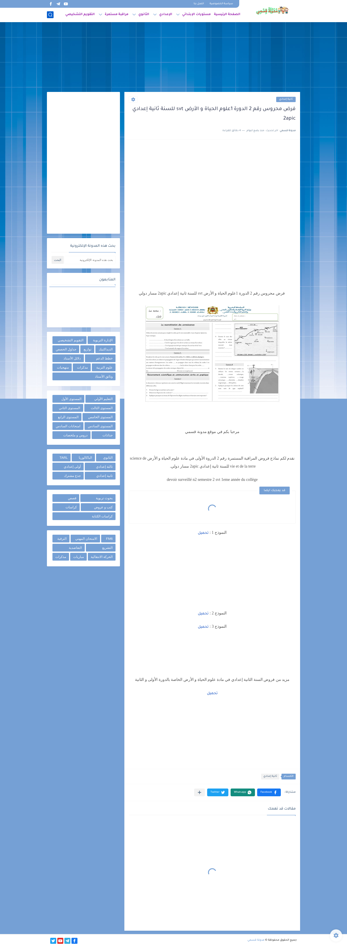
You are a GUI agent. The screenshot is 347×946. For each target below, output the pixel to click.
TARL (64, 457)
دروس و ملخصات (75, 435)
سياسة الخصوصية (221, 3)
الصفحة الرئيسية (227, 14)
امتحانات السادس (68, 426)
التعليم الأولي (103, 399)
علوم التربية (104, 367)
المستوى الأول (71, 399)
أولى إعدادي (72, 466)
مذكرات (82, 367)
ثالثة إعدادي (104, 466)
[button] (269, 792)
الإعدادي (165, 14)
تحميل (203, 533)
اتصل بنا (199, 3)
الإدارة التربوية (103, 340)
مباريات (78, 557)
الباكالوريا (85, 457)
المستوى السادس (100, 426)
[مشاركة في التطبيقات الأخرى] (199, 792)
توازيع (87, 349)
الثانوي (143, 14)
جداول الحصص (66, 349)
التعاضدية (75, 548)
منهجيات (63, 367)
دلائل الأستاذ (72, 358)
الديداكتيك (106, 349)
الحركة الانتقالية (102, 557)
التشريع (107, 548)
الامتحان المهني (86, 538)
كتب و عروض (103, 507)
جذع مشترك (72, 476)
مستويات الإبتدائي (196, 14)
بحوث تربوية (104, 498)
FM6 (109, 538)
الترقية (62, 538)
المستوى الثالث (102, 408)
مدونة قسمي (255, 940)
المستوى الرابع (68, 417)
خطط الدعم (104, 358)
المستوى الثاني (69, 408)
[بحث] (50, 14)
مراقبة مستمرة (116, 14)
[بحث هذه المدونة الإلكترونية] (90, 260)
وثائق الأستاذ (104, 376)
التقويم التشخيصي (80, 14)
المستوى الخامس (100, 417)
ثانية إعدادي (286, 99)
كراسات (71, 507)
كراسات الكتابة (102, 516)
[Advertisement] (173, 58)
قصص (72, 498)
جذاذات (107, 435)
